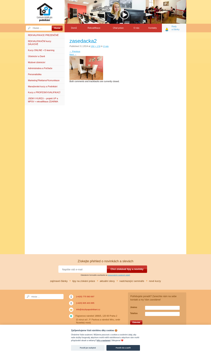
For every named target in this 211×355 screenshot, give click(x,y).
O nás (106, 46)
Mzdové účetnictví (36, 62)
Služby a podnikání (45, 12)
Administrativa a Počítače (40, 68)
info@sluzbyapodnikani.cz (88, 309)
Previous (75, 51)
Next (73, 54)
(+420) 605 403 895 (85, 303)
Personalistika (34, 74)
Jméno (133, 307)
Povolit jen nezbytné (88, 348)
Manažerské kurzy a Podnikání (42, 86)
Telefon (134, 313)
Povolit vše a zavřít (123, 348)
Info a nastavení (103, 340)
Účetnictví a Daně (36, 56)
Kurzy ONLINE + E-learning (41, 50)
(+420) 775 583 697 (85, 296)
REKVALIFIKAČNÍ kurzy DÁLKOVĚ (39, 42)
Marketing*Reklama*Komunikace (43, 80)
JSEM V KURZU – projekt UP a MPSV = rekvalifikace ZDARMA (43, 100)
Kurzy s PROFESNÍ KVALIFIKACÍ (44, 92)
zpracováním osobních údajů (119, 275)
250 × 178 (96, 46)
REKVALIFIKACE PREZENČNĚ (43, 35)
